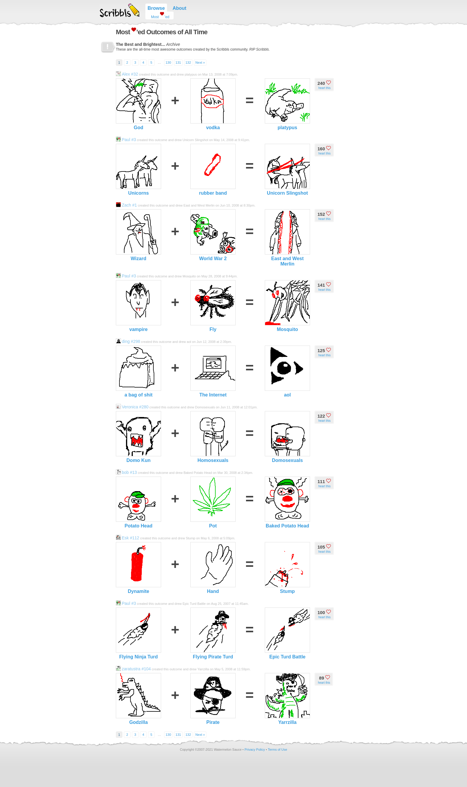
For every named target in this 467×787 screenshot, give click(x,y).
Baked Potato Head (287, 502)
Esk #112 (127, 537)
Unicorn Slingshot (287, 170)
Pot (213, 502)
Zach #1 (126, 205)
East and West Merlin (287, 237)
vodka (213, 104)
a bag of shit (138, 371)
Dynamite (138, 568)
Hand (213, 568)
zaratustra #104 (133, 668)
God (138, 104)
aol (287, 371)
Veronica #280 (132, 407)
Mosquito (287, 306)
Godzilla (138, 699)
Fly (213, 306)
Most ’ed (158, 15)
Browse (156, 8)
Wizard (138, 235)
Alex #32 (127, 74)
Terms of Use (277, 749)
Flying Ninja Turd (138, 633)
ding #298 (128, 341)
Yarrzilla (287, 699)
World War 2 (213, 235)
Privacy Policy (255, 749)
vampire (138, 306)
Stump (287, 568)
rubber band (213, 170)
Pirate (213, 699)
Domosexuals (287, 437)
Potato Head (138, 502)
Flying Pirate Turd (213, 633)
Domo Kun (138, 437)
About (179, 8)
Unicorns (138, 170)
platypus (287, 104)
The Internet (213, 371)
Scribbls (119, 10)
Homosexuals (213, 437)
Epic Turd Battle (287, 633)
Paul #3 (126, 139)
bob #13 (126, 472)
